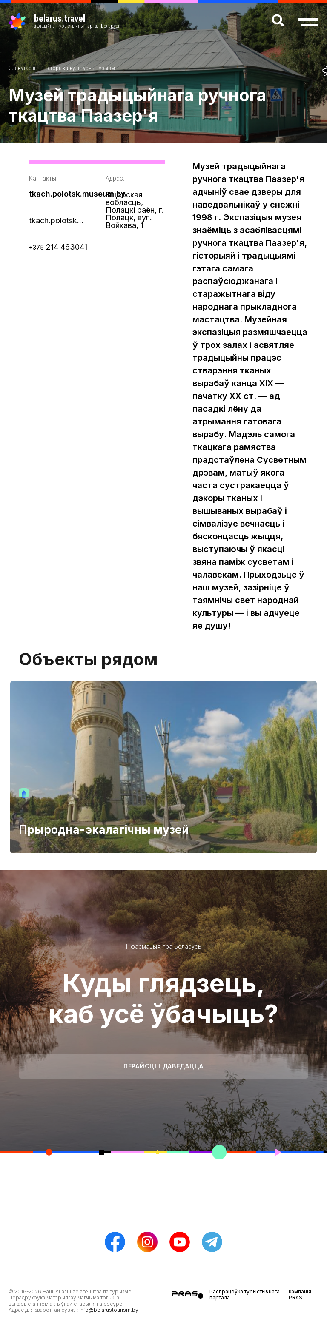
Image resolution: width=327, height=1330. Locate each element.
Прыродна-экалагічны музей (104, 829)
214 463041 (58, 246)
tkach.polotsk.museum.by (77, 193)
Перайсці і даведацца (163, 1066)
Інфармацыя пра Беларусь (163, 947)
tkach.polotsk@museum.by (59, 220)
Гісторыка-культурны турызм (79, 68)
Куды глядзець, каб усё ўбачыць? (163, 998)
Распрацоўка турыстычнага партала (244, 1294)
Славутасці (22, 68)
